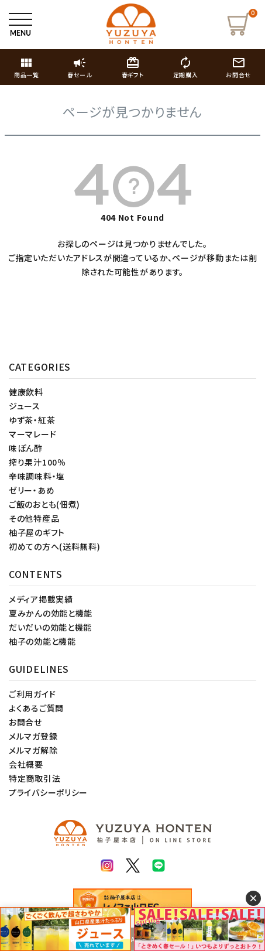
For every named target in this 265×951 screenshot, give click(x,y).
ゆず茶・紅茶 (32, 420)
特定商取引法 (34, 778)
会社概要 (26, 764)
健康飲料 (26, 392)
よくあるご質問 (36, 708)
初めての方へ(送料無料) (54, 546)
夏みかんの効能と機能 (50, 613)
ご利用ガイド (32, 694)
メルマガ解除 (33, 750)
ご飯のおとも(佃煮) (44, 504)
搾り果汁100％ (37, 462)
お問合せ (25, 722)
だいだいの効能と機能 (50, 627)
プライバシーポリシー (48, 792)
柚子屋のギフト (37, 532)
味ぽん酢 (26, 448)
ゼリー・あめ (31, 490)
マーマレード (32, 434)
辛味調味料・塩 (37, 476)
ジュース (24, 406)
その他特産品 (34, 518)
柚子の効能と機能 (42, 641)
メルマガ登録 (33, 736)
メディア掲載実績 (41, 599)
